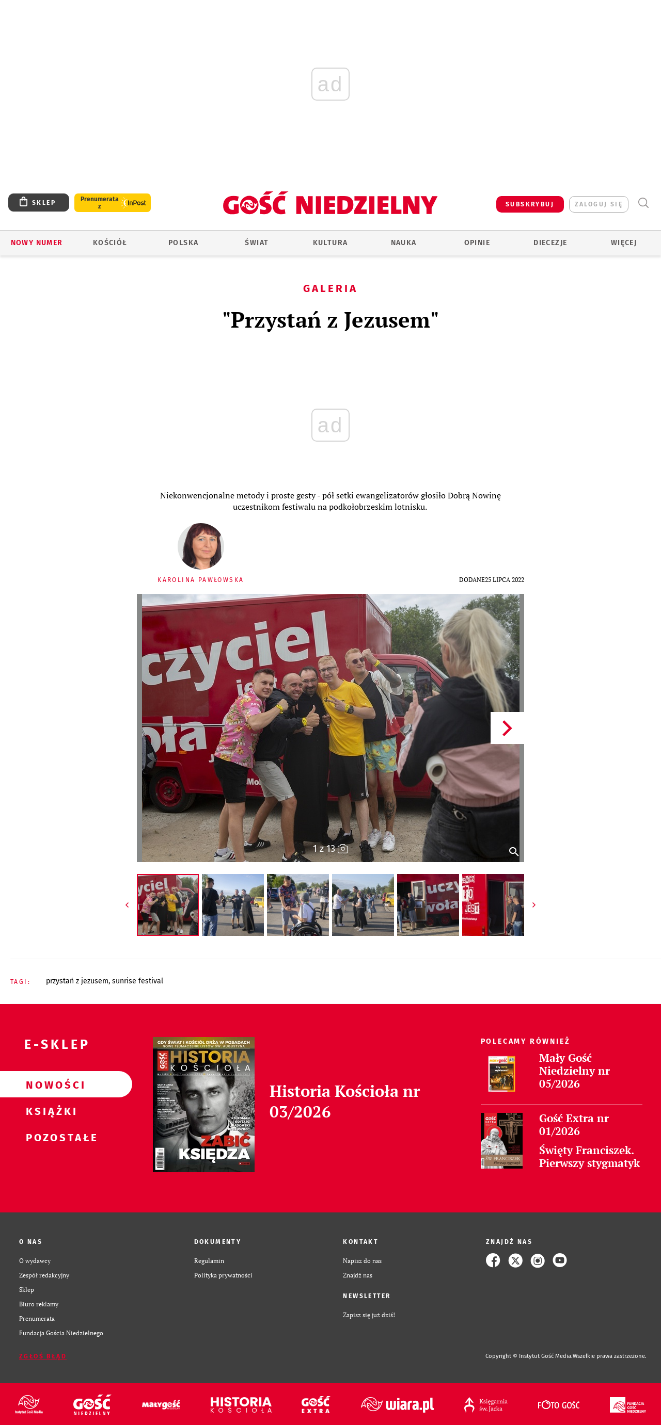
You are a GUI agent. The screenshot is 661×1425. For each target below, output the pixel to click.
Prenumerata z (100, 203)
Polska (183, 242)
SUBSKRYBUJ (530, 204)
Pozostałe (49, 1137)
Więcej (624, 242)
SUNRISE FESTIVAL (137, 981)
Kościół (110, 242)
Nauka (404, 242)
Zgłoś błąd (43, 1356)
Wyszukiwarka (643, 203)
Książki (49, 1110)
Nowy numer (37, 242)
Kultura (330, 242)
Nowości (49, 1084)
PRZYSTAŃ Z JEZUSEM (77, 981)
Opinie (477, 242)
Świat (257, 242)
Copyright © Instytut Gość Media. (529, 1356)
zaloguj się (599, 204)
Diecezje (550, 242)
